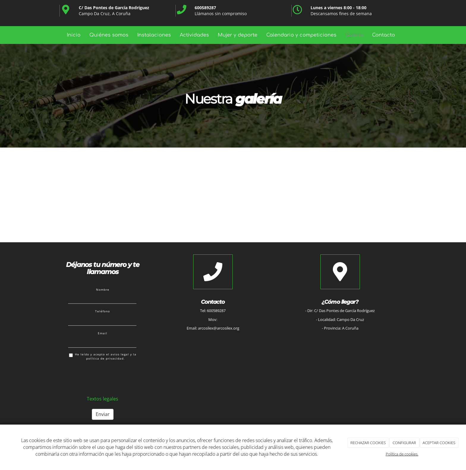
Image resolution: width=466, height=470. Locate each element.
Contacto (383, 35)
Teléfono (102, 311)
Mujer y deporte (237, 35)
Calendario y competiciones (301, 35)
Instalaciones (154, 35)
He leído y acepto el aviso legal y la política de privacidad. (102, 356)
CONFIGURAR (404, 442)
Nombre (102, 289)
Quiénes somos (108, 35)
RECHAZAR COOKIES (368, 442)
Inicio (74, 35)
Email (102, 333)
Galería (354, 35)
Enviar (103, 414)
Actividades (194, 35)
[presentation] (113, 377)
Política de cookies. (402, 454)
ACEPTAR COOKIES (439, 442)
